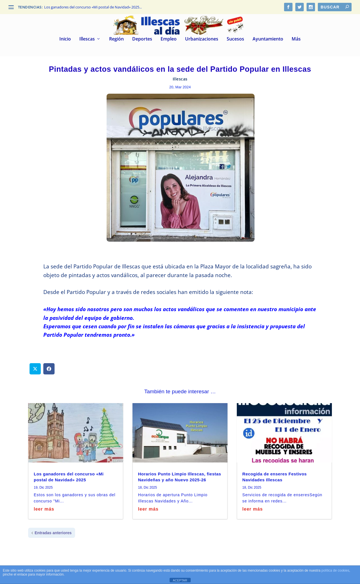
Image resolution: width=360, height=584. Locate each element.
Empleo (169, 39)
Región (116, 39)
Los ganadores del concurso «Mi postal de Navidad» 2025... (93, 7)
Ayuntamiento (268, 39)
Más (296, 39)
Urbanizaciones (201, 39)
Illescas (87, 39)
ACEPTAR (180, 580)
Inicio (65, 39)
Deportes (142, 39)
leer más (44, 509)
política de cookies (335, 570)
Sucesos (235, 39)
